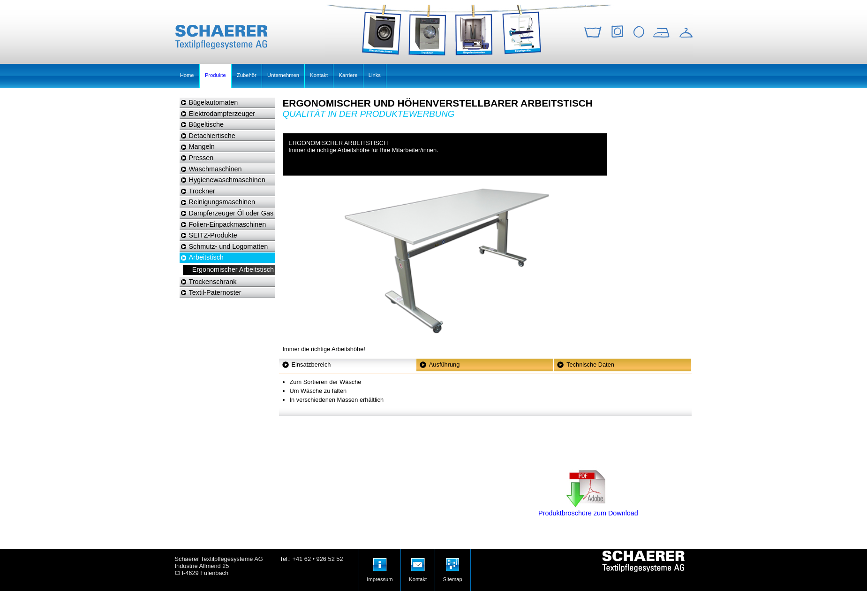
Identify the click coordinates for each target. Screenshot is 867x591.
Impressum (379, 566)
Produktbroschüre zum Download (588, 509)
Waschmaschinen (215, 169)
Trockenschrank (213, 281)
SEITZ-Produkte (213, 235)
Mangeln (202, 146)
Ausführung (444, 364)
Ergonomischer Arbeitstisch (233, 269)
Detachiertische (212, 135)
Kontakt (319, 75)
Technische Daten (590, 364)
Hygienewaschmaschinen (227, 180)
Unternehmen (283, 75)
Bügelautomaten (213, 102)
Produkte (215, 75)
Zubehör (246, 75)
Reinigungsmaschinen (222, 202)
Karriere (348, 75)
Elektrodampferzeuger (222, 113)
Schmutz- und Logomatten (228, 246)
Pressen (201, 157)
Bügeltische (206, 124)
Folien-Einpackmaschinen (227, 224)
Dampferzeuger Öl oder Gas (231, 213)
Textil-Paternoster (215, 292)
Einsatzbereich (311, 364)
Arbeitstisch (206, 257)
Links (375, 75)
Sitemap (452, 566)
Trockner (202, 191)
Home (187, 75)
